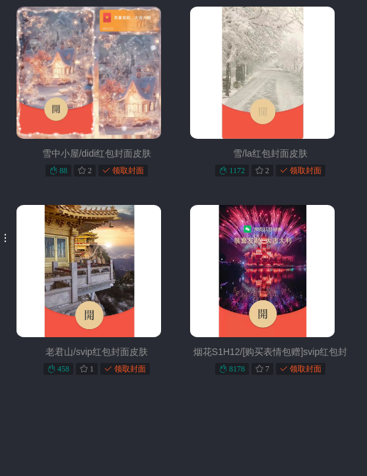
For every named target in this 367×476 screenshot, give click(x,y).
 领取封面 (123, 170)
